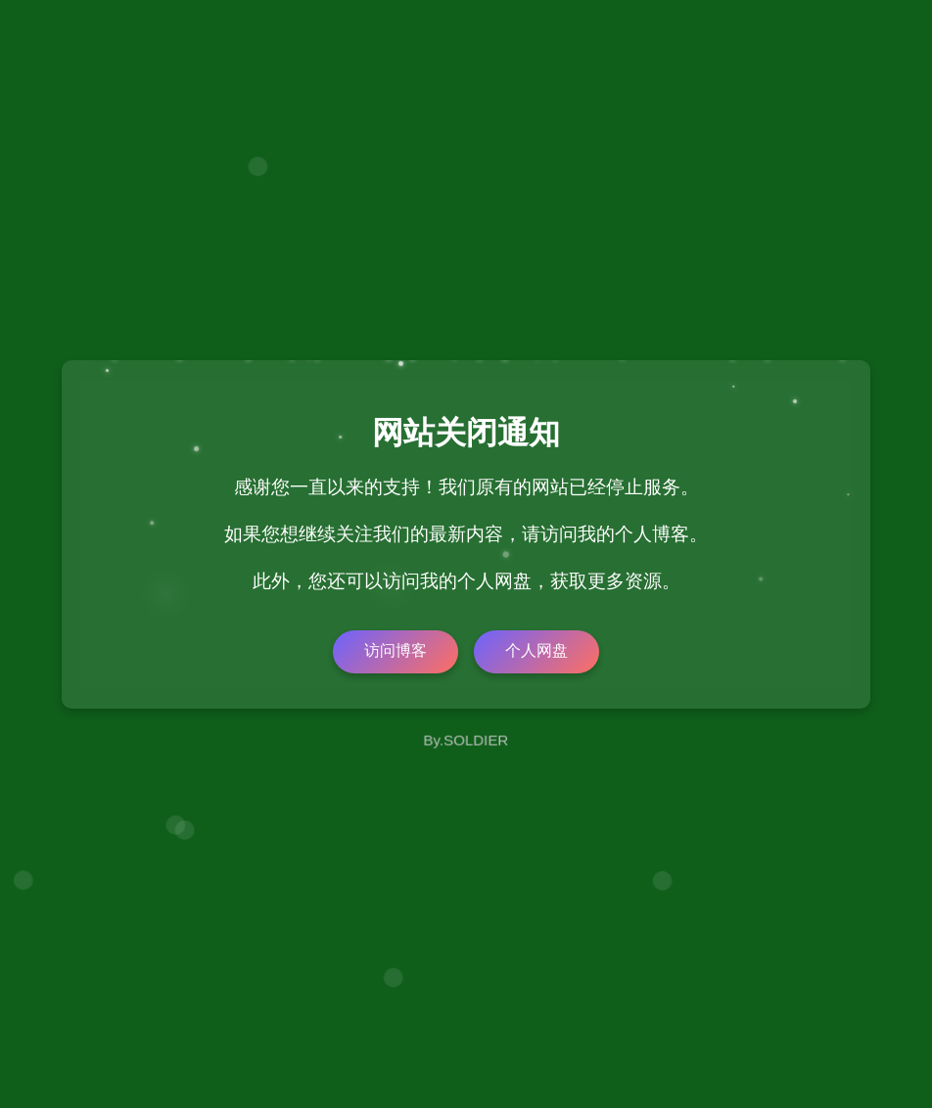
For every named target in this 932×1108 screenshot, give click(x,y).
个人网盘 (536, 650)
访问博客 (395, 650)
